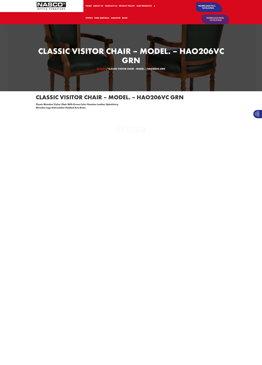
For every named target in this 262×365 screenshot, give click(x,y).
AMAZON (115, 18)
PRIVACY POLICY (127, 6)
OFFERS (89, 18)
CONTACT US (111, 6)
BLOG (124, 18)
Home (101, 69)
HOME (89, 6)
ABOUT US (98, 6)
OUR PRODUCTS (144, 6)
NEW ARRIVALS (101, 18)
